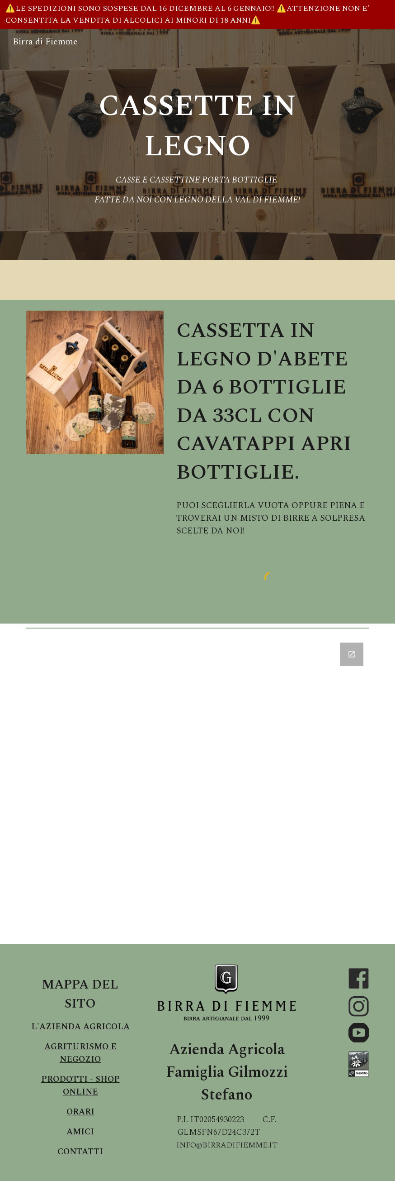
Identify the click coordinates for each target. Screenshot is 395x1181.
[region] (197, 14)
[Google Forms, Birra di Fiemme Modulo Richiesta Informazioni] (197, 788)
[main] (197, 144)
